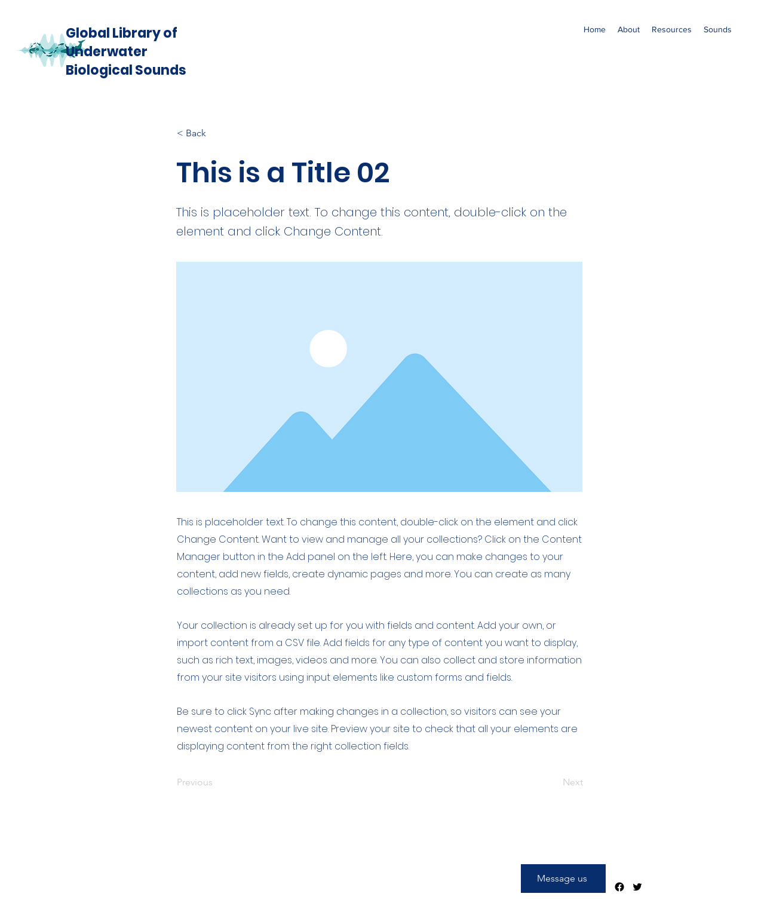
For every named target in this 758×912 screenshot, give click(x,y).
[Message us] (563, 878)
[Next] (553, 783)
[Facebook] (619, 887)
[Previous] (216, 783)
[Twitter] (637, 887)
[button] (629, 29)
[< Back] (216, 133)
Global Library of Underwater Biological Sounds (126, 51)
